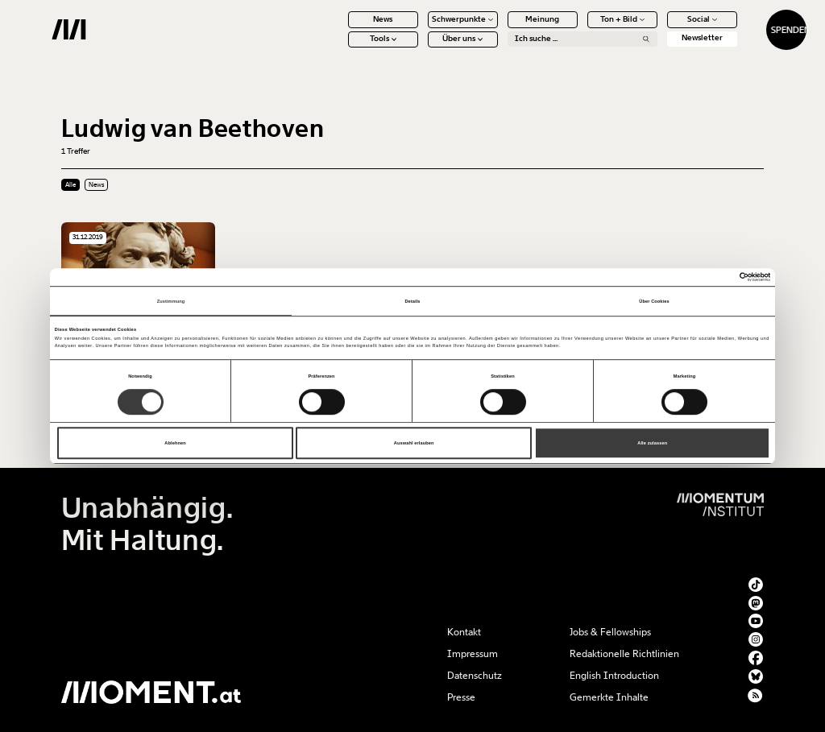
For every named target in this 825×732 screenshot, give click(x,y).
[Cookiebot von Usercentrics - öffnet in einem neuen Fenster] (699, 276)
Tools (340, 48)
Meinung (500, 28)
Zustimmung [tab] (171, 301)
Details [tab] (412, 301)
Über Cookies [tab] (654, 301)
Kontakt (464, 632)
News (340, 28)
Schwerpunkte (420, 28)
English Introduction (614, 675)
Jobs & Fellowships (610, 632)
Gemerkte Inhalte (609, 697)
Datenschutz (474, 675)
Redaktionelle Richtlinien (624, 653)
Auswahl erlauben (414, 442)
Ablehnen (174, 442)
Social (659, 28)
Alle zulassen (652, 442)
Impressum (472, 653)
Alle (70, 184)
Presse (461, 697)
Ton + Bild (580, 28)
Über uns (420, 48)
